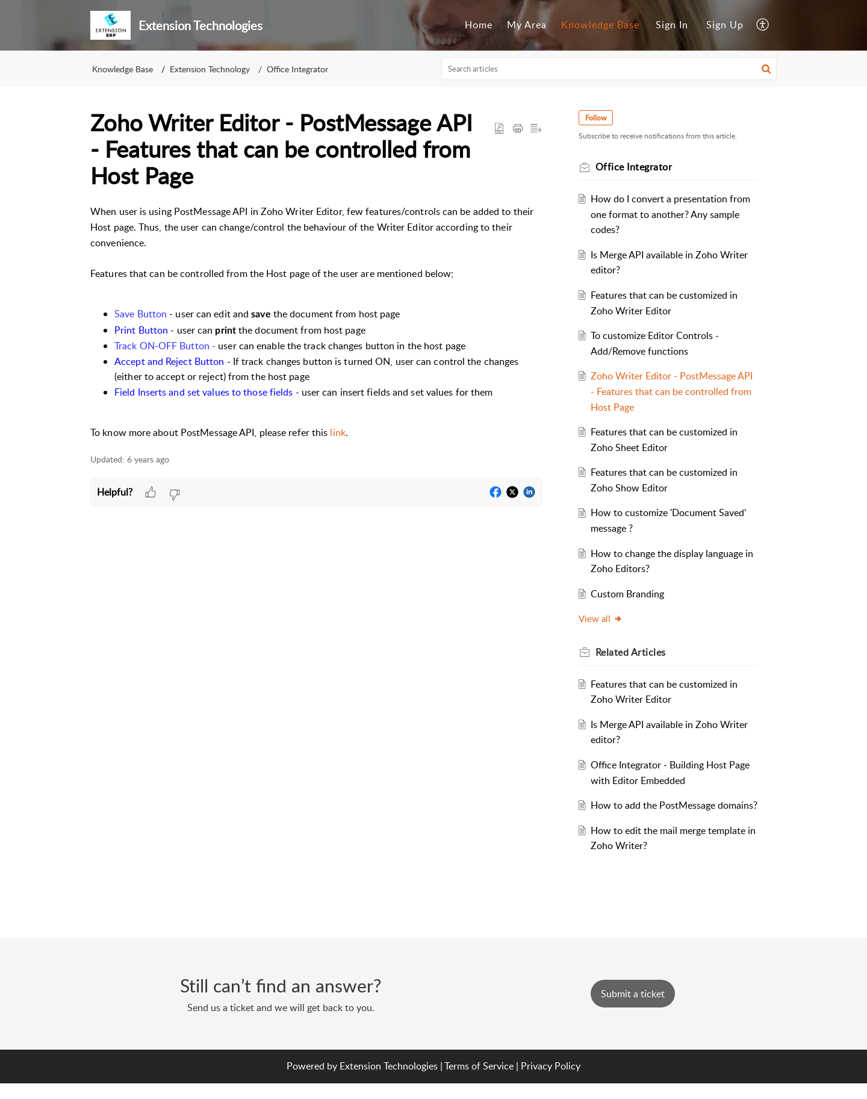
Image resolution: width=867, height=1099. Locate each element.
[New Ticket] (633, 1009)
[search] (609, 68)
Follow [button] (597, 118)
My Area (527, 24)
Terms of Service (479, 1081)
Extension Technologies (389, 1081)
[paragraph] (316, 322)
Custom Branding (630, 593)
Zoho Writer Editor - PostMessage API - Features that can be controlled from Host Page (674, 391)
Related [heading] (632, 652)
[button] (763, 25)
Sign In (672, 24)
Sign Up (725, 24)
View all (602, 618)
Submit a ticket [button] (633, 1009)
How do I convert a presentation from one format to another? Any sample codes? (673, 214)
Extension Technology (210, 69)
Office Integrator (297, 69)
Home (479, 24)
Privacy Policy (550, 1081)
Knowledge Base (600, 24)
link (337, 432)
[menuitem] (479, 25)
